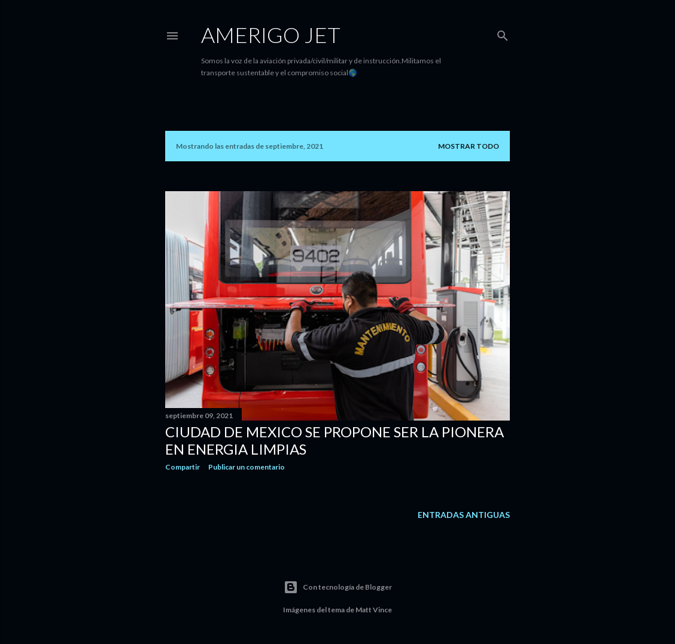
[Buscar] (502, 33)
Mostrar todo (468, 146)
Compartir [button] (182, 466)
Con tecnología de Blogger (338, 587)
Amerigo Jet (270, 35)
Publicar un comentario (246, 466)
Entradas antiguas (464, 515)
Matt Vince (373, 609)
